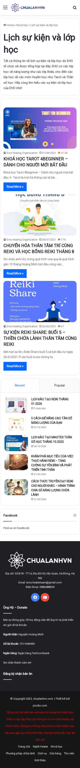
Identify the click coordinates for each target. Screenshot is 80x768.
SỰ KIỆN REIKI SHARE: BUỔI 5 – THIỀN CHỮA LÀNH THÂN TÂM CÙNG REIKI (40, 338)
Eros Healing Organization (22, 152)
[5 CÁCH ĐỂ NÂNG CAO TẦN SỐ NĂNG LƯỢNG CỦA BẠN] (16, 424)
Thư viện (69, 753)
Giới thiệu (40, 760)
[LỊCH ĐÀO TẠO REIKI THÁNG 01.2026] (16, 405)
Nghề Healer (40, 746)
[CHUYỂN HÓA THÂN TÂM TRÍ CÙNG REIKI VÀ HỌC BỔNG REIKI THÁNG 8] (40, 214)
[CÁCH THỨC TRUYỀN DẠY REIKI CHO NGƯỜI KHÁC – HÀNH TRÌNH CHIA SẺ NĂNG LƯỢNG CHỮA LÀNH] (16, 487)
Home (8, 25)
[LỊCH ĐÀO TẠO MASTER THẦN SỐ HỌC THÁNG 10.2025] (16, 443)
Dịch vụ (42, 753)
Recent (20, 385)
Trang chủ (24, 746)
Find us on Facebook (16, 528)
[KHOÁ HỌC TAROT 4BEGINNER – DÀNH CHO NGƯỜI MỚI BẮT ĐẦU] (40, 128)
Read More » (15, 186)
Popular (59, 385)
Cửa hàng (55, 753)
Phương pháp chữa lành (20, 753)
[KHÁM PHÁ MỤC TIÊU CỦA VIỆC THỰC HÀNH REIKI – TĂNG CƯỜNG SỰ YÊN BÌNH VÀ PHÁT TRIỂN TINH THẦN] (16, 462)
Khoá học (22, 25)
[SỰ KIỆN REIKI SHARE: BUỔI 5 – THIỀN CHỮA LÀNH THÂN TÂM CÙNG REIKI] (40, 301)
